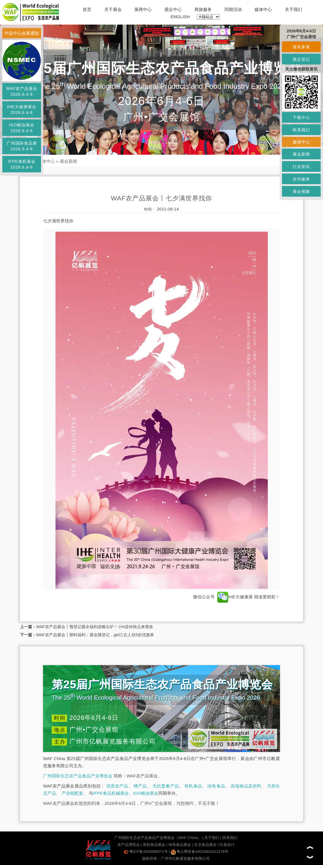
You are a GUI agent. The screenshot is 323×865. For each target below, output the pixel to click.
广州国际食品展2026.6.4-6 (22, 146)
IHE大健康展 (235, 596)
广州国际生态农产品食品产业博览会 (77, 775)
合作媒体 (301, 179)
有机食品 (193, 785)
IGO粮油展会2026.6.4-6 (22, 128)
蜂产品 (140, 785)
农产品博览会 (128, 844)
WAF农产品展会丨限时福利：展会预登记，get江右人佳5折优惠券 (95, 634)
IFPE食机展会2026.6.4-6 (21, 164)
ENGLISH (180, 16)
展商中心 (143, 9)
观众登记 (301, 59)
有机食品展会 (154, 844)
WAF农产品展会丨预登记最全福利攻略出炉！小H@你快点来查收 (94, 626)
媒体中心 (263, 9)
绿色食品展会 (179, 844)
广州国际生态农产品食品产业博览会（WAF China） (157, 838)
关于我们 (293, 9)
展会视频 (301, 191)
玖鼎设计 (227, 844)
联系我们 (229, 838)
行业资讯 (301, 166)
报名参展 (301, 47)
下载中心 (301, 117)
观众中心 (173, 9)
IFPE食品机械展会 (111, 793)
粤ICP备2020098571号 (146, 851)
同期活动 (233, 9)
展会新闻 (68, 161)
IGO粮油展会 (146, 793)
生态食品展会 (205, 844)
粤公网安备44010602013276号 (199, 851)
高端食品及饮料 (246, 785)
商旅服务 (203, 9)
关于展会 (113, 9)
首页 (87, 9)
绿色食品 (216, 785)
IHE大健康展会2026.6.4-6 (21, 109)
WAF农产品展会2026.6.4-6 (22, 91)
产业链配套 (72, 793)
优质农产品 (117, 785)
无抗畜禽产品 (166, 785)
